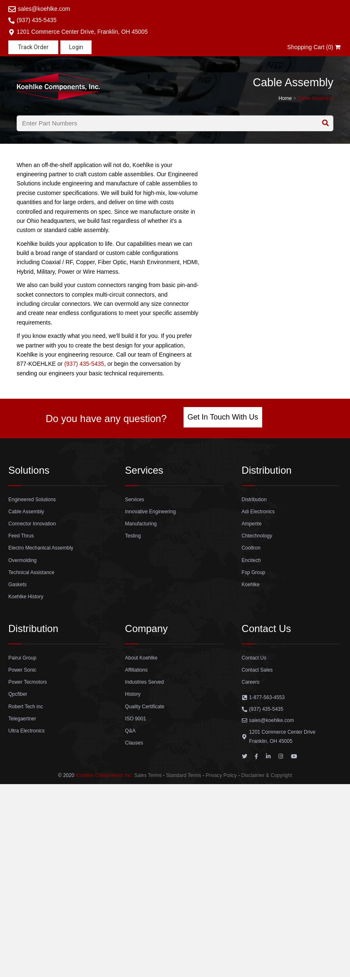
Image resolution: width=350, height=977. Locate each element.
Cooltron (251, 548)
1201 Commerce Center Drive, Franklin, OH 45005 (82, 31)
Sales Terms (147, 775)
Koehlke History (25, 597)
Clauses (134, 743)
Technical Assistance (31, 572)
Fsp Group (254, 572)
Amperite (252, 524)
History (132, 694)
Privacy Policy (221, 775)
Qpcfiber (17, 694)
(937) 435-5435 (37, 20)
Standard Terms (183, 775)
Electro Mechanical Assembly (40, 548)
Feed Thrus (21, 536)
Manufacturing (140, 524)
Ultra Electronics (26, 731)
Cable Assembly (315, 98)
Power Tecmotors (27, 682)
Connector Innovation (32, 524)
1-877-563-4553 (267, 697)
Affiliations (136, 670)
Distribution (254, 499)
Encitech (251, 560)
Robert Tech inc (25, 707)
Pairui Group (22, 658)
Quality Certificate (144, 707)
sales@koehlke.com (44, 8)
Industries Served (144, 682)
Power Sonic (22, 670)
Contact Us (254, 658)
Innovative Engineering (150, 512)
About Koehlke (141, 658)
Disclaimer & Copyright (266, 775)
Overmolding (22, 560)
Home (285, 98)
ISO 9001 (135, 719)
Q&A (130, 731)
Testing (133, 536)
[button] (33, 47)
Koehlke (251, 584)
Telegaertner (22, 719)
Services (134, 499)
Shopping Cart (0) (314, 47)
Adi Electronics (258, 512)
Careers (251, 682)
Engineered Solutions (32, 499)
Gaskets (17, 584)
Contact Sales (257, 670)
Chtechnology (257, 536)
